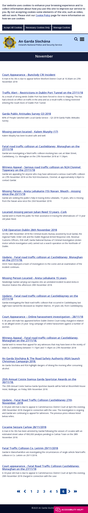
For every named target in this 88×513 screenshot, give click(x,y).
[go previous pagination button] (25, 491)
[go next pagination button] (69, 491)
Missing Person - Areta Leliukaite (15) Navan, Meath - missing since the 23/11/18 (41, 192)
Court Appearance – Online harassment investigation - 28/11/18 (42, 316)
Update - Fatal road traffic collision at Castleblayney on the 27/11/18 (40, 297)
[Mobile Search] (76, 39)
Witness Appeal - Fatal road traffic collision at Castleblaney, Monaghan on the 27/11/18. (40, 339)
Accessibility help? (72, 509)
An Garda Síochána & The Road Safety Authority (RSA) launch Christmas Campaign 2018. (41, 360)
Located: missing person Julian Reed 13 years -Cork (34, 212)
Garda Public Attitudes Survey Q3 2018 (26, 113)
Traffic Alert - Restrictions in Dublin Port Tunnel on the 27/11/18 (42, 92)
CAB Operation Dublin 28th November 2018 (29, 230)
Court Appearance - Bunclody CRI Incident (28, 74)
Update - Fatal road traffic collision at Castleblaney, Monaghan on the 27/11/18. (42, 258)
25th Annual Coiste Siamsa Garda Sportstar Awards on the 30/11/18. (39, 380)
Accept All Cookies (13, 27)
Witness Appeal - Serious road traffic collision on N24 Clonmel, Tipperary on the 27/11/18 (41, 168)
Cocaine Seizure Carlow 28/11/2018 (24, 427)
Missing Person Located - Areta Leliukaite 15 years (34, 278)
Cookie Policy (43, 15)
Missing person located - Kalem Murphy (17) (30, 131)
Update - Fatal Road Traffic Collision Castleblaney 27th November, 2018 (37, 401)
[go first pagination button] (18, 491)
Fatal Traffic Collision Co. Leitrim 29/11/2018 (30, 448)
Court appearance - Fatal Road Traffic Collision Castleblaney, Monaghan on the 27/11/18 (41, 467)
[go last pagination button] (76, 491)
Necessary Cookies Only (38, 27)
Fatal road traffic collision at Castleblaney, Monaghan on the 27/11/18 (41, 148)
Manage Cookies (61, 27)
